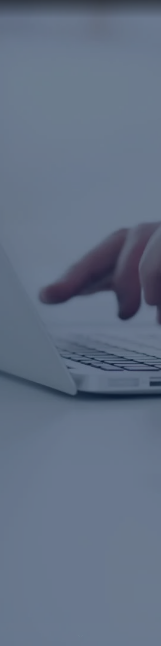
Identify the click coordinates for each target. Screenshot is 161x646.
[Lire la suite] (80, 638)
